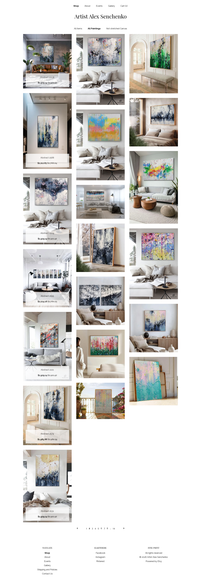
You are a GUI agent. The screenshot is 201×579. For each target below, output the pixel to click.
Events (99, 6)
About (87, 6)
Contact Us (47, 573)
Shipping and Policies (47, 569)
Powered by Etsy (154, 561)
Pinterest (100, 561)
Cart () (124, 6)
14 (114, 528)
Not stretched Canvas (116, 28)
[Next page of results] (123, 528)
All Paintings (94, 28)
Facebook (100, 553)
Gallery (111, 6)
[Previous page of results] (77, 528)
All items (78, 28)
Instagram (100, 557)
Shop (76, 6)
